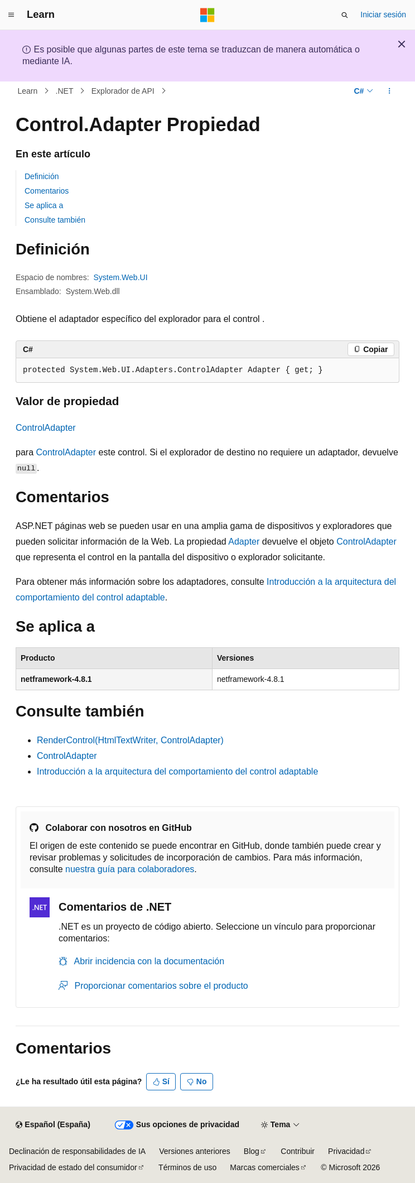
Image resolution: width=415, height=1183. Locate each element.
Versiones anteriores (194, 1151)
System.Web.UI (121, 277)
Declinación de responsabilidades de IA (77, 1151)
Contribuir (298, 1151)
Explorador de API (123, 90)
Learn (28, 90)
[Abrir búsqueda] (345, 15)
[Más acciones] (389, 91)
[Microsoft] (207, 15)
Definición (42, 176)
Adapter (243, 541)
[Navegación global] (11, 15)
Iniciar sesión (383, 14)
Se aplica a (44, 205)
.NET (65, 90)
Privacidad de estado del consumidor (73, 1167)
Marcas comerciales (264, 1167)
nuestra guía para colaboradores (129, 869)
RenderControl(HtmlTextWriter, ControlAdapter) (130, 740)
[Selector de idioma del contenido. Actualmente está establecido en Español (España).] (52, 1125)
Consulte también (55, 219)
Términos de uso (187, 1167)
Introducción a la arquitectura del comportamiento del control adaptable (177, 771)
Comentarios (47, 190)
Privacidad (346, 1151)
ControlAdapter (46, 427)
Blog (251, 1151)
